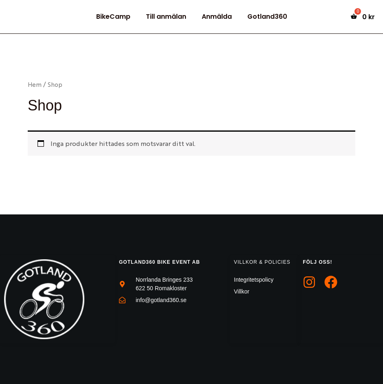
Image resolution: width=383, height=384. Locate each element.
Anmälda (215, 16)
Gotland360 (264, 16)
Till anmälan (167, 16)
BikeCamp (117, 16)
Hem (35, 84)
